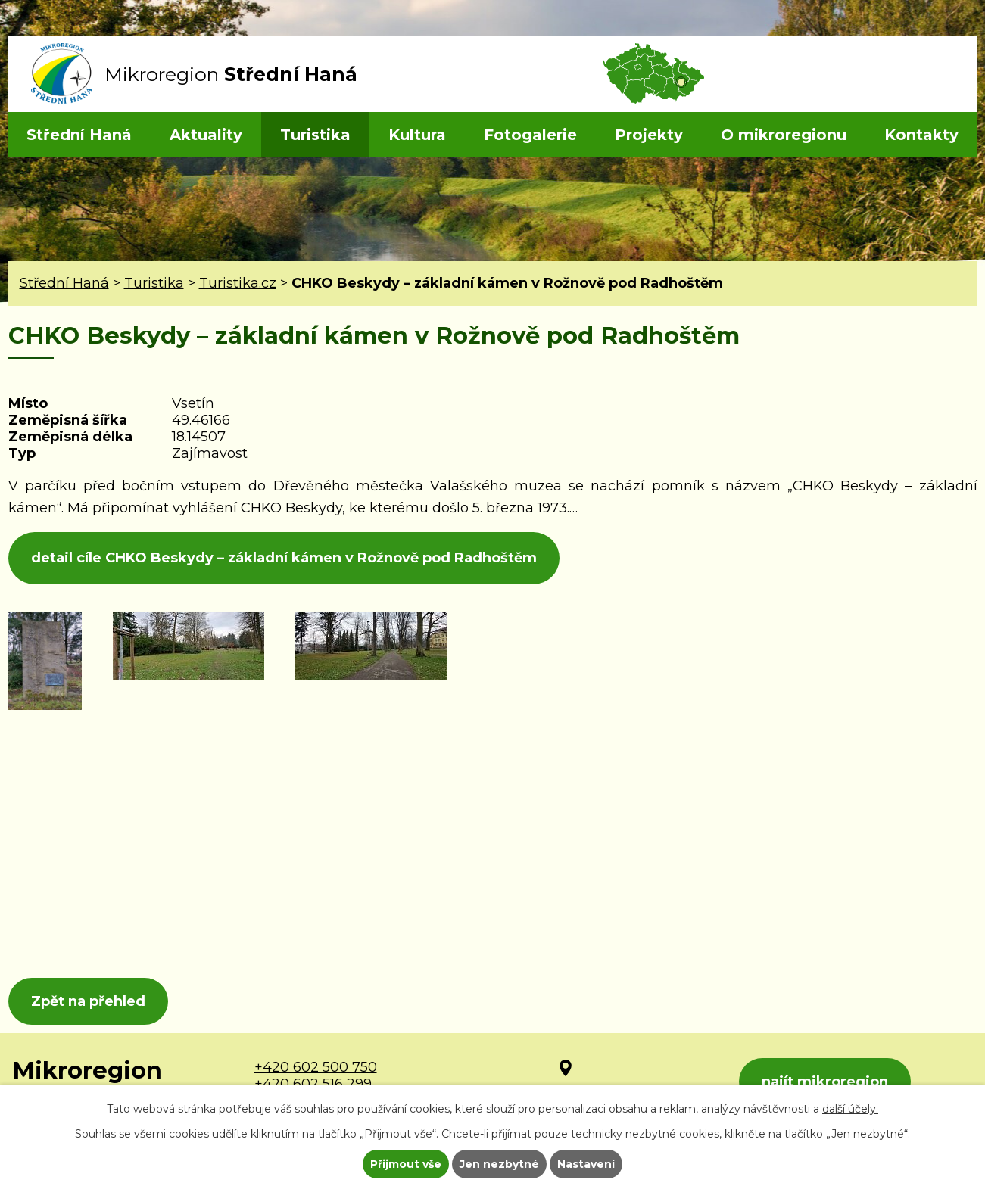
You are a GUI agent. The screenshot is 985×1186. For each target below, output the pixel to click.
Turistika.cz (237, 283)
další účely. (850, 1109)
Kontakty (921, 135)
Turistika (315, 135)
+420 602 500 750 (315, 1067)
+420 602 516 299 (313, 1083)
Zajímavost (210, 453)
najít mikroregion (825, 1081)
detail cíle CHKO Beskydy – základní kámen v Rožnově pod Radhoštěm (284, 557)
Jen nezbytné (499, 1164)
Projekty (649, 135)
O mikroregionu (783, 135)
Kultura (417, 135)
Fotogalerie (530, 135)
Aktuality (206, 135)
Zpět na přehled (88, 1001)
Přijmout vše (405, 1164)
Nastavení (586, 1164)
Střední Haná (79, 135)
